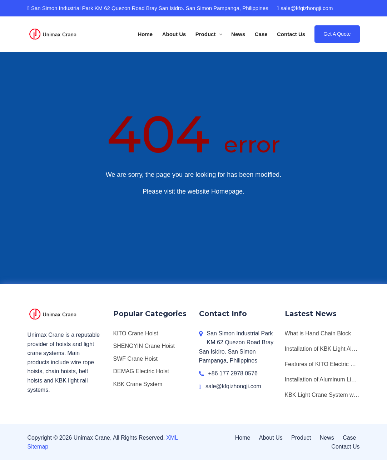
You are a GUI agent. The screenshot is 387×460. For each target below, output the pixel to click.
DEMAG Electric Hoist (141, 371)
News (238, 34)
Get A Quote (337, 34)
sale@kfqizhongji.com (305, 8)
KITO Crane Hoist (135, 333)
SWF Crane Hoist (135, 359)
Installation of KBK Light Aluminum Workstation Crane (322, 349)
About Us (174, 34)
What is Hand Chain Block (318, 333)
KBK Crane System (138, 384)
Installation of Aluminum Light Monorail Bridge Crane (322, 379)
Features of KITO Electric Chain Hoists (322, 364)
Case (261, 34)
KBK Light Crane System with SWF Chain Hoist (322, 395)
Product (206, 34)
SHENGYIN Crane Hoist (144, 346)
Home (145, 34)
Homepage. (227, 191)
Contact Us (291, 34)
